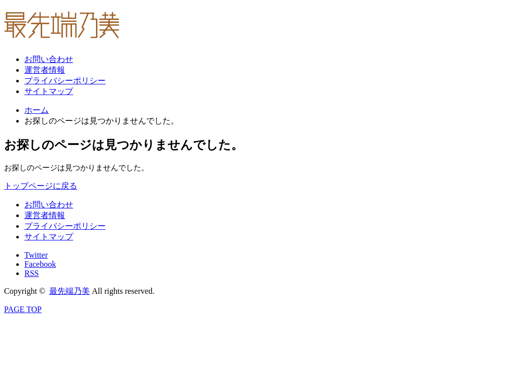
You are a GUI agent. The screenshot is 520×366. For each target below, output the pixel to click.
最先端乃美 (69, 291)
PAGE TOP (23, 309)
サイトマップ (48, 91)
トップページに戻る (40, 185)
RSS (31, 273)
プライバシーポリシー (65, 80)
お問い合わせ (48, 59)
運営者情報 (44, 70)
